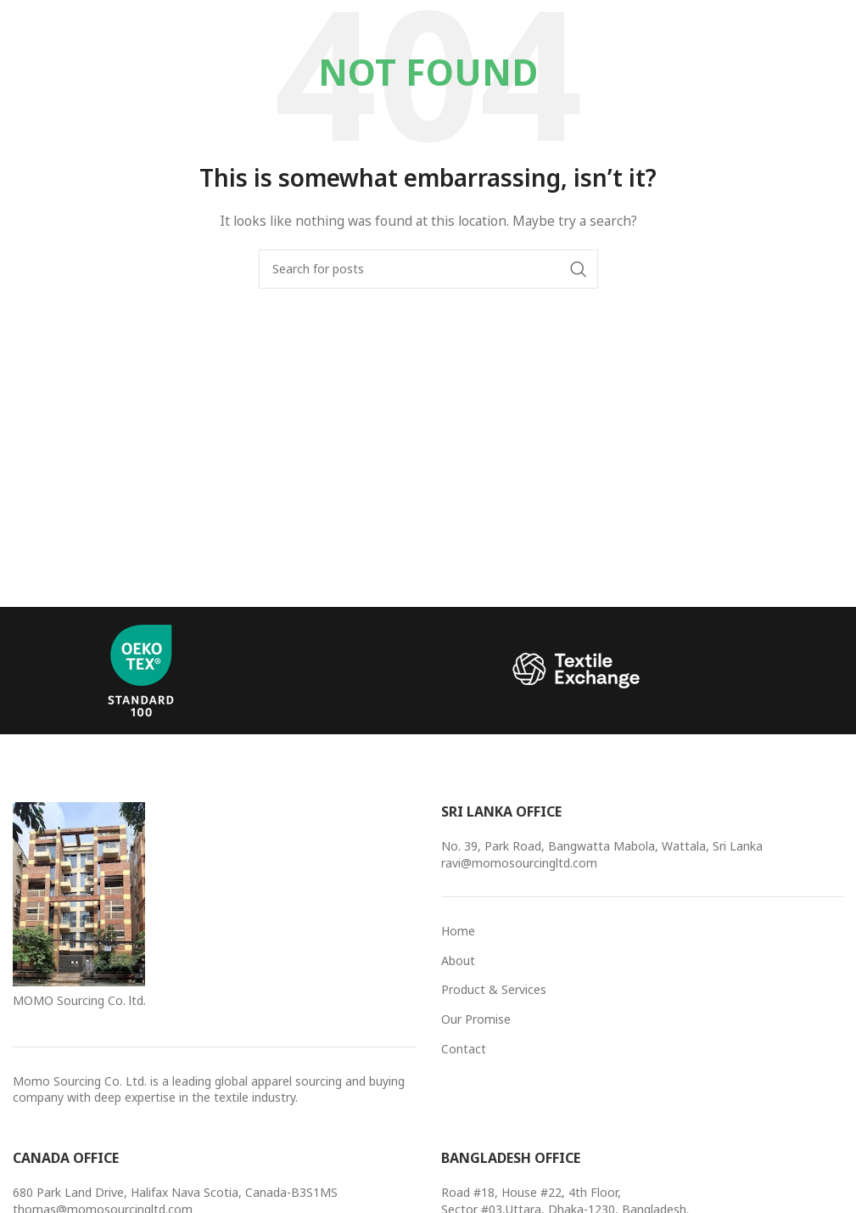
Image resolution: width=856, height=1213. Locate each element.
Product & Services (493, 989)
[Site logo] (76, 50)
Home (458, 931)
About (458, 960)
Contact (463, 1049)
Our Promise (476, 1019)
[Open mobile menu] (815, 51)
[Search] (428, 269)
